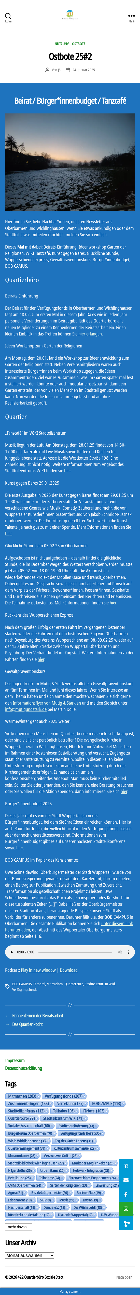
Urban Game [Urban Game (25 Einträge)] (52, 1170)
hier (67, 471)
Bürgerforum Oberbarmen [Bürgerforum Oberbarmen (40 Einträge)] (30, 1133)
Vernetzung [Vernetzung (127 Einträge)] (70, 1103)
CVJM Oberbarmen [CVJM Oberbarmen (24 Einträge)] (24, 1185)
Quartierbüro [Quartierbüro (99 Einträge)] (21, 1118)
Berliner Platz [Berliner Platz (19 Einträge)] (89, 1192)
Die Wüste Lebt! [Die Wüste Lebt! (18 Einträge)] (88, 1207)
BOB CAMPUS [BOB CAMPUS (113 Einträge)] (106, 1103)
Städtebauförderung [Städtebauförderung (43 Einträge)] (76, 1126)
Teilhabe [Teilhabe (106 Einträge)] (64, 1111)
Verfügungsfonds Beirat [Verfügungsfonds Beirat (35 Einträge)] (81, 1133)
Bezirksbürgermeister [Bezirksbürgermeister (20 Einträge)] (49, 1192)
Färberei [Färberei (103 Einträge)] (93, 1111)
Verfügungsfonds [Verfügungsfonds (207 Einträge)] (63, 1096)
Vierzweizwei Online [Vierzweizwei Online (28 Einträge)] (60, 1155)
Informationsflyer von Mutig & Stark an (47, 703)
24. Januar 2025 (84, 69)
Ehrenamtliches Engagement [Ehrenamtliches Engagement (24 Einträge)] (92, 1177)
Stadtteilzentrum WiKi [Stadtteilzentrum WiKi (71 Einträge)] (63, 1118)
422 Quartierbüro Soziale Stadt (40, 1277)
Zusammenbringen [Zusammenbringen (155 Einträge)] (28, 1103)
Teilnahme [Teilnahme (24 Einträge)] (49, 1177)
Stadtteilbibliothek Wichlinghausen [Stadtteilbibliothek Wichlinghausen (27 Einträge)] (35, 1163)
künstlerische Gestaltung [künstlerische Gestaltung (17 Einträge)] (28, 1214)
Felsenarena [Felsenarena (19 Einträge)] (20, 1199)
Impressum (15, 1060)
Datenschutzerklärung (23, 1068)
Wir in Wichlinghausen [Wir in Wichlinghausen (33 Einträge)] (27, 1140)
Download (69, 970)
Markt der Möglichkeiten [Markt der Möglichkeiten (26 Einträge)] (92, 1163)
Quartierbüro (74, 983)
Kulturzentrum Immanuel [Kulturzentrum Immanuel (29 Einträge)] (74, 1148)
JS (59, 69)
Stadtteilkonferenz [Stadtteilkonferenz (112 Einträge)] (26, 1111)
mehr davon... (18, 1227)
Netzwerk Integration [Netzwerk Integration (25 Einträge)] (91, 1170)
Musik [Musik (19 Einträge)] (66, 1199)
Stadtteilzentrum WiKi (100, 983)
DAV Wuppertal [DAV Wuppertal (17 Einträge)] (115, 1214)
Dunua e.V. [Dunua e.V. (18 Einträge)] (54, 1207)
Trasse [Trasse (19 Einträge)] (90, 1199)
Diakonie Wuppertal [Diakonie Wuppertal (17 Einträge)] (75, 1214)
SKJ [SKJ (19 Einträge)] (45, 1199)
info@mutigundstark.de (26, 709)
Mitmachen (55, 983)
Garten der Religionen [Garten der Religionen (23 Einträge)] (68, 1185)
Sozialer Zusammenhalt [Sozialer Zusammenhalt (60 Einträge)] (29, 1126)
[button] (126, 1223)
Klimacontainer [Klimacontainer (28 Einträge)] (21, 1155)
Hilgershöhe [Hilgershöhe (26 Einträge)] (20, 1170)
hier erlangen (89, 334)
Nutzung (62, 44)
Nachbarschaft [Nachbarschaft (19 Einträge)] (21, 1207)
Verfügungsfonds (24, 989)
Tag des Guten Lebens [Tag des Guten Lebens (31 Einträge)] (73, 1140)
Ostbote (79, 44)
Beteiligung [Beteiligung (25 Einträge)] (19, 1177)
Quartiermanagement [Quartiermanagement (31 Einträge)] (26, 1148)
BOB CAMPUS (22, 983)
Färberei (39, 983)
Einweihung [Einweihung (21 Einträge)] (107, 1185)
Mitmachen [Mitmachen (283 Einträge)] (22, 1096)
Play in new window (38, 970)
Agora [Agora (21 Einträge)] (15, 1192)
